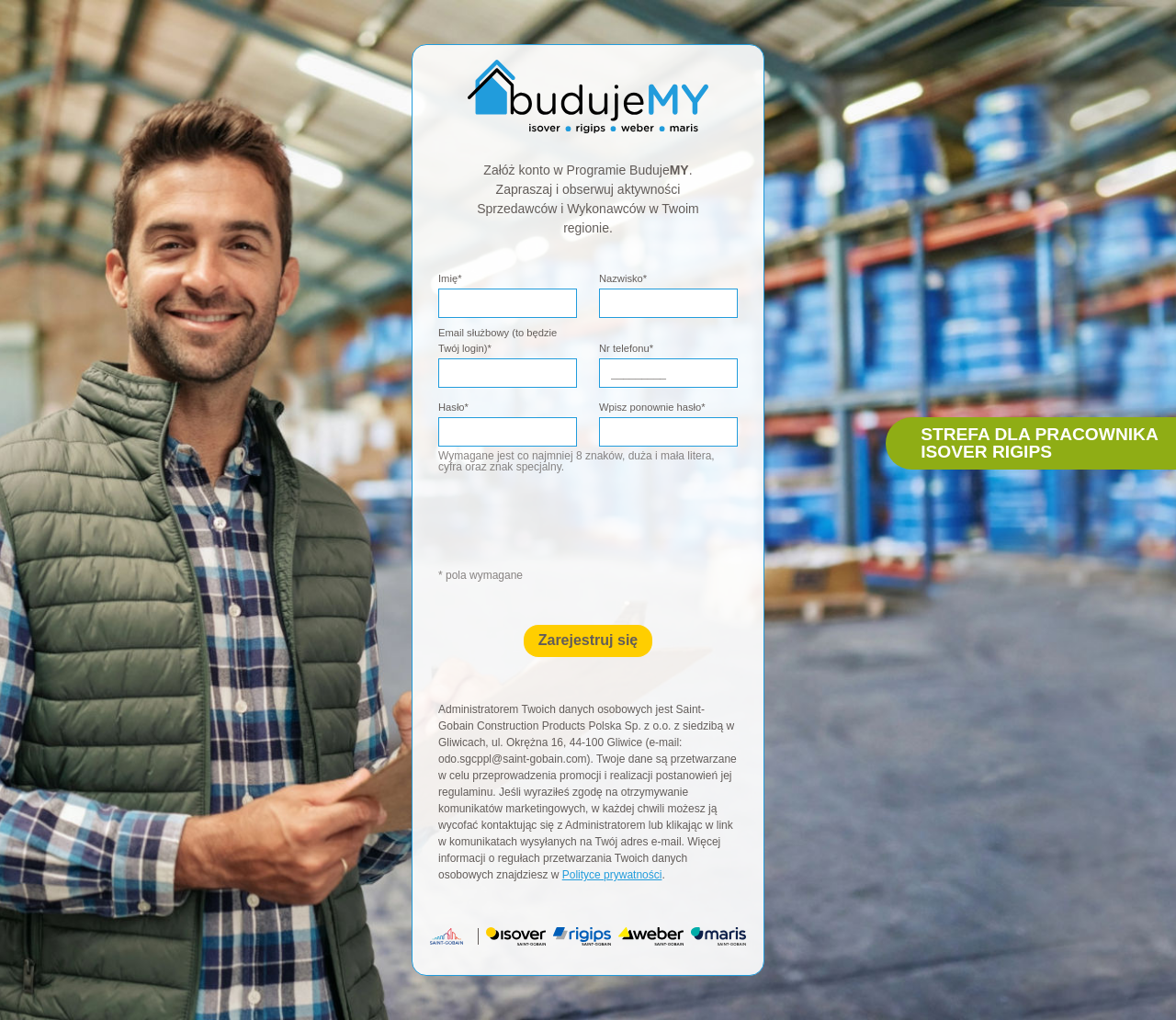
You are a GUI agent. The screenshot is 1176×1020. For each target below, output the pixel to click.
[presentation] (604, 530)
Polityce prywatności (612, 874)
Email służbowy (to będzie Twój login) (497, 340)
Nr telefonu (626, 348)
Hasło (453, 407)
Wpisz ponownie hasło (652, 407)
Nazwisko (623, 278)
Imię (450, 278)
